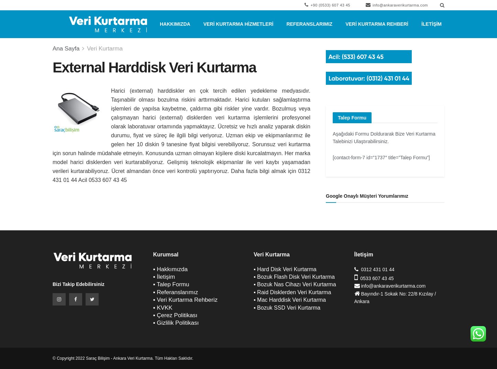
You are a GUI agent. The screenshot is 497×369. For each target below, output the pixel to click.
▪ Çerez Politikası (175, 315)
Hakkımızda (175, 24)
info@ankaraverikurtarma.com (397, 4)
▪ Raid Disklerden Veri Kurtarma (292, 292)
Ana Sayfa (66, 48)
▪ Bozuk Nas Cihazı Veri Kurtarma (295, 284)
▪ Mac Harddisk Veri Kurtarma (290, 300)
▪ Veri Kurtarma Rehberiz (185, 300)
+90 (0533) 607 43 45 (327, 4)
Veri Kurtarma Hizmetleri (238, 24)
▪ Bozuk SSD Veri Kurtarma (287, 308)
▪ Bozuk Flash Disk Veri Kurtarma (294, 277)
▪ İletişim (164, 277)
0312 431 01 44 (377, 269)
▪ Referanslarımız (175, 292)
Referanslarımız (309, 24)
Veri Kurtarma (105, 48)
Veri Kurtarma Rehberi (376, 24)
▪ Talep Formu (171, 284)
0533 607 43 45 (377, 278)
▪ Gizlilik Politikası (176, 323)
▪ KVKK (163, 307)
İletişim (431, 24)
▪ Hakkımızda (170, 269)
